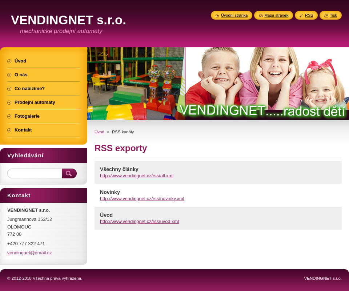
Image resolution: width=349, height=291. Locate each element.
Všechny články (119, 169)
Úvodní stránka (234, 15)
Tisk (333, 15)
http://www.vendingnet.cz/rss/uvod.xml (139, 221)
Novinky (110, 192)
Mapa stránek (276, 15)
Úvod (99, 132)
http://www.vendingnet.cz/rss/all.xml (136, 175)
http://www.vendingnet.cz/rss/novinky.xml (142, 198)
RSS (309, 15)
